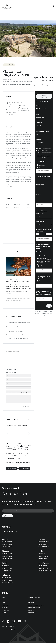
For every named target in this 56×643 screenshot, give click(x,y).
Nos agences (5, 607)
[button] (7, 433)
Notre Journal (31, 602)
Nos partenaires (32, 612)
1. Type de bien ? (40, 161)
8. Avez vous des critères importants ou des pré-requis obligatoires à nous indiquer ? (43, 292)
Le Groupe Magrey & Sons (34, 597)
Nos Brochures (5, 610)
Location (4, 600)
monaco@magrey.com (43, 546)
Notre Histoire (31, 600)
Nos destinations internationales (36, 605)
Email (37, 114)
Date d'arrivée (40, 213)
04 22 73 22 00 (9, 302)
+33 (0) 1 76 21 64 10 (43, 556)
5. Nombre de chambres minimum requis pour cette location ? (43, 246)
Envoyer (27, 406)
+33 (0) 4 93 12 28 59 (7, 580)
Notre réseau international (34, 607)
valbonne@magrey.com (7, 582)
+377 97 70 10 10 (42, 544)
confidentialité (48, 315)
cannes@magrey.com (7, 546)
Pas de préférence (44, 184)
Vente (3, 597)
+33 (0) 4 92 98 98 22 (7, 544)
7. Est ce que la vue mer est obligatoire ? (43, 277)
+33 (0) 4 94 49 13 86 (46, 152)
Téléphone (39, 122)
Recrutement (31, 610)
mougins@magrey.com (7, 558)
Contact (4, 612)
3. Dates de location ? (41, 211)
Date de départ (40, 221)
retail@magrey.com (6, 570)
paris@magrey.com (42, 558)
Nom (37, 105)
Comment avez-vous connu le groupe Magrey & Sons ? (43, 130)
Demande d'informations (44, 96)
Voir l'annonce (12, 468)
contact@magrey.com (9, 531)
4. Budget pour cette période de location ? (43, 230)
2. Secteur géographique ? (43, 176)
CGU (12, 629)
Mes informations (11, 372)
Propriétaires (5, 605)
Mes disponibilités (11, 369)
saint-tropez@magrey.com (44, 570)
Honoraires (16, 629)
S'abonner (8, 516)
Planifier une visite (44, 101)
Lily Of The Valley (12, 279)
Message (38, 139)
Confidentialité (10, 626)
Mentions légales (6, 629)
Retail (3, 602)
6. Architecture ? (40, 256)
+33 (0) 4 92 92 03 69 (7, 556)
